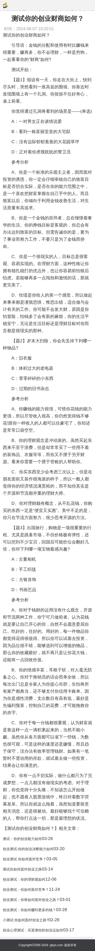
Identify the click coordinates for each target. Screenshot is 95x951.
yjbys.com (56, 945)
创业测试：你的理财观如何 (24, 879)
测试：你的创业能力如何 (22, 839)
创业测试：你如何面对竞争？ (26, 890)
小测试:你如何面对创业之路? (25, 920)
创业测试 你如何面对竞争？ (24, 859)
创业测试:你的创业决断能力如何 (28, 849)
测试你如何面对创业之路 (22, 869)
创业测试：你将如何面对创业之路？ (31, 900)
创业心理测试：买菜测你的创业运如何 (33, 930)
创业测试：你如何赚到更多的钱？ (29, 910)
